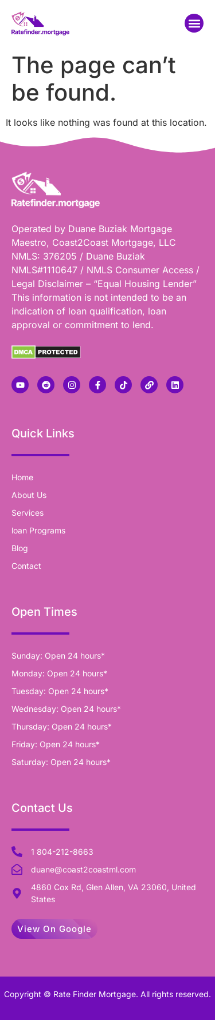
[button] (194, 23)
